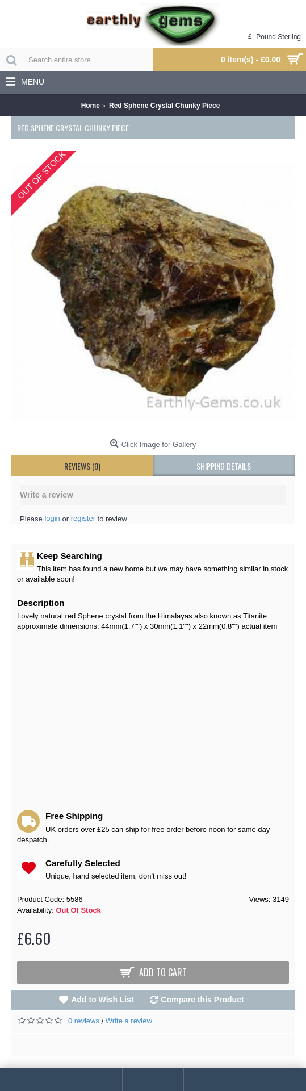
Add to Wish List (102, 999)
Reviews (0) (82, 466)
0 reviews (83, 1021)
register (83, 518)
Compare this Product (202, 999)
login (52, 518)
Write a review (129, 1021)
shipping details (223, 466)
